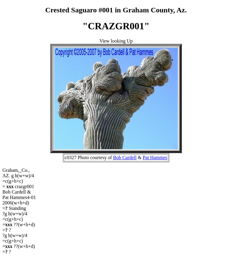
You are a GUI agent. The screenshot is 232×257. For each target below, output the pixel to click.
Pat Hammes (155, 157)
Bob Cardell (125, 157)
